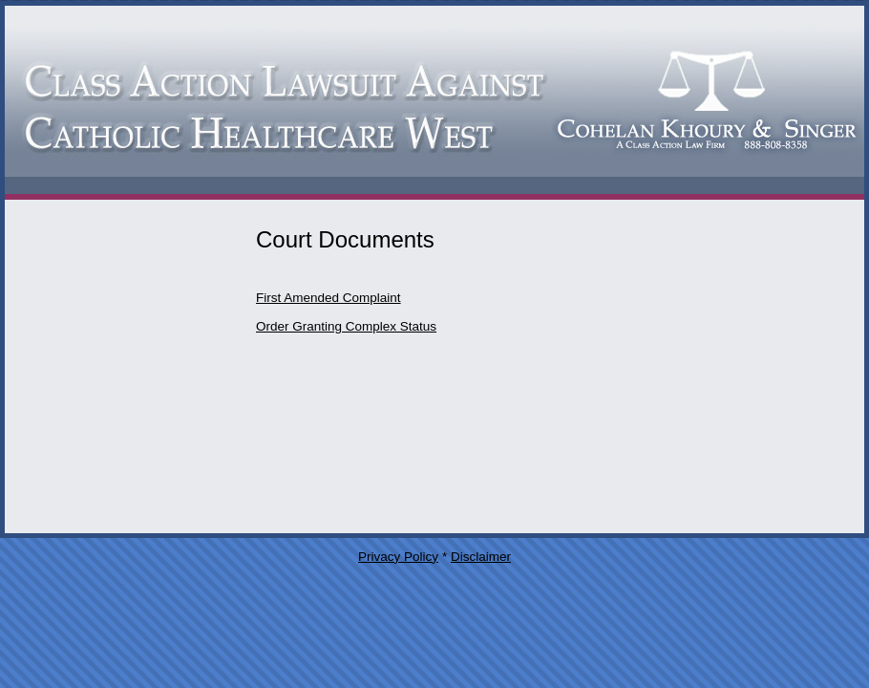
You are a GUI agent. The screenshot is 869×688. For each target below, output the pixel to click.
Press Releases (61, 364)
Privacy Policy (398, 556)
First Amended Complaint (328, 297)
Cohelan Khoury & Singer (91, 445)
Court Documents (66, 324)
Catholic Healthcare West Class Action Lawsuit (434, 103)
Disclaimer (481, 556)
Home (30, 485)
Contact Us (46, 284)
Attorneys (41, 244)
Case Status (50, 405)
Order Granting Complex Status (346, 326)
